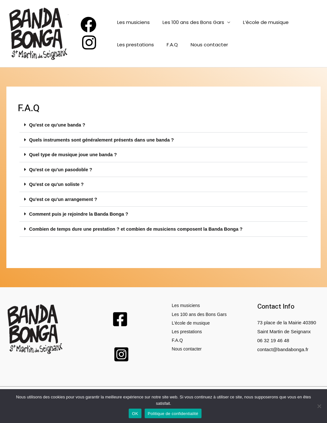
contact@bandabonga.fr (282, 347)
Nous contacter (203, 44)
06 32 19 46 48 (273, 339)
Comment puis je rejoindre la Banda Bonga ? (80, 213)
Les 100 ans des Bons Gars (190, 22)
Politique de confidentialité (173, 413)
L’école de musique (259, 22)
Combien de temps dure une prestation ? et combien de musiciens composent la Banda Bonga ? (139, 227)
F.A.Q (169, 44)
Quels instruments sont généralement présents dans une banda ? (104, 139)
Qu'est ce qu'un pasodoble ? (61, 169)
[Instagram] (89, 42)
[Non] (319, 406)
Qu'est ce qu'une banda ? (58, 124)
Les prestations (135, 44)
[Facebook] (88, 25)
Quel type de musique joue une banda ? (74, 154)
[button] (163, 125)
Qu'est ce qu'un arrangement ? (64, 198)
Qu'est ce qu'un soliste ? (57, 183)
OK (135, 413)
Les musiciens (133, 22)
